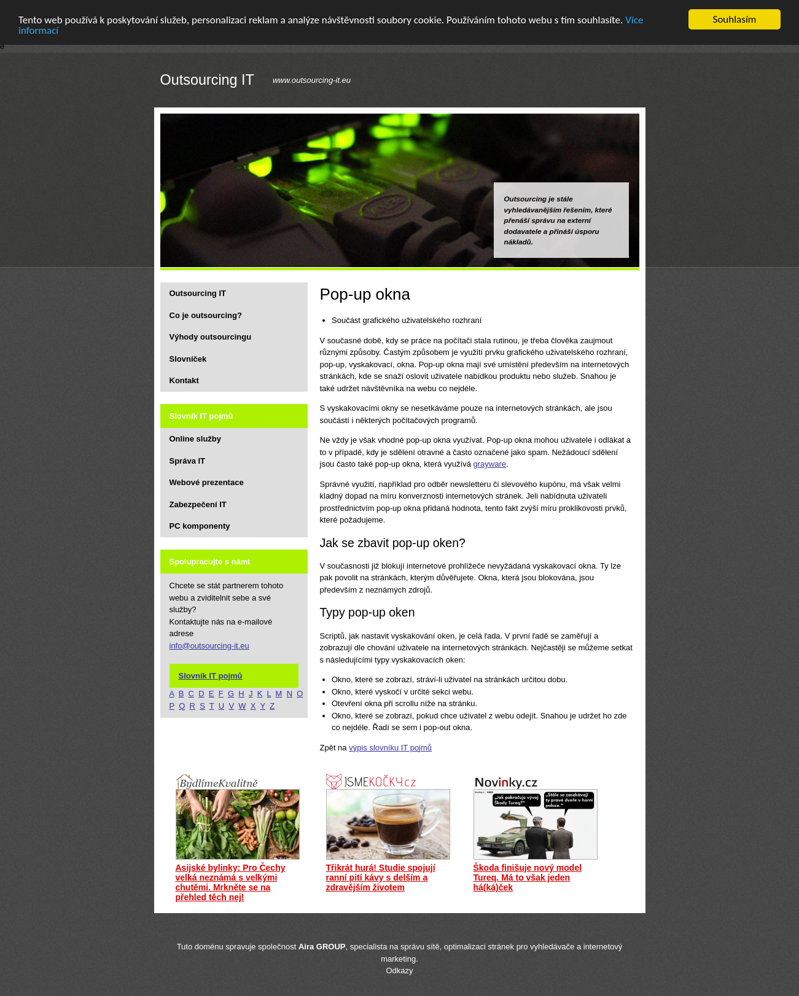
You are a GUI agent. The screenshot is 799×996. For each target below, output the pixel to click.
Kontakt (184, 380)
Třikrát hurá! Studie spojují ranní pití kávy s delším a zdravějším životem (380, 877)
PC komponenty (200, 526)
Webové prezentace (207, 482)
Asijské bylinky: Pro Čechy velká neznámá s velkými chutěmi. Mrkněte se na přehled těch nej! (231, 882)
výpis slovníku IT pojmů (390, 747)
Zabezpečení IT (198, 503)
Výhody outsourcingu (211, 336)
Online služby (196, 438)
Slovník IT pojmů (211, 675)
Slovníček (188, 358)
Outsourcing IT (207, 80)
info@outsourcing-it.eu (209, 645)
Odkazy (399, 970)
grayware (490, 464)
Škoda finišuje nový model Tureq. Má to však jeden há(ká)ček (528, 877)
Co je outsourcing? (206, 314)
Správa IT (188, 460)
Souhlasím (735, 19)
